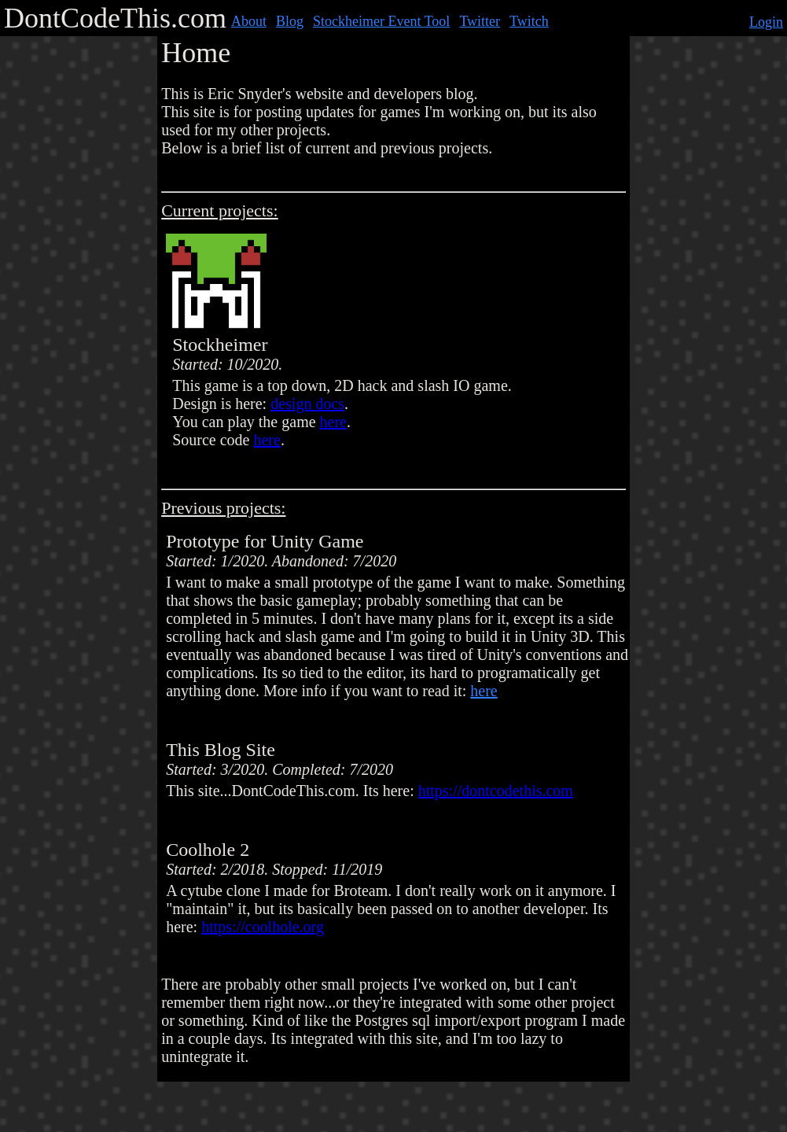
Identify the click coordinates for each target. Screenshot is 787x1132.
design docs (307, 403)
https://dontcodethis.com (495, 790)
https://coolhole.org (262, 926)
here (333, 421)
